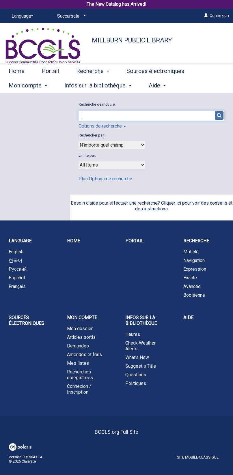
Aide (188, 317)
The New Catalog (104, 4)
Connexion (219, 15)
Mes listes (78, 363)
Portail (50, 84)
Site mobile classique (198, 457)
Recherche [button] (92, 84)
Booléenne (194, 295)
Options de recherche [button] (102, 126)
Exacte (190, 277)
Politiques (135, 383)
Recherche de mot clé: (97, 104)
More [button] (137, 85)
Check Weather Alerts (140, 345)
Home (17, 84)
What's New (137, 357)
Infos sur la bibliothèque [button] (141, 320)
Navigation (194, 260)
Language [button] (20, 241)
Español (17, 277)
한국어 (16, 260)
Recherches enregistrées (80, 374)
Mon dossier (80, 328)
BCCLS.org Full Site (116, 432)
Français (17, 286)
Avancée (192, 286)
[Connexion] (206, 15)
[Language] (21, 16)
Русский (18, 269)
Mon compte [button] (82, 317)
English (16, 252)
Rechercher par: (92, 135)
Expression (194, 269)
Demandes (78, 346)
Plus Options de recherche (105, 179)
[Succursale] (70, 16)
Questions (135, 374)
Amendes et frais (84, 354)
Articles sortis (81, 337)
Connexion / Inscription (79, 389)
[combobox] (112, 145)
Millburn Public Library (132, 40)
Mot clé (191, 252)
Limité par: (88, 155)
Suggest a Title (140, 366)
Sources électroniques (26, 320)
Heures (132, 334)
